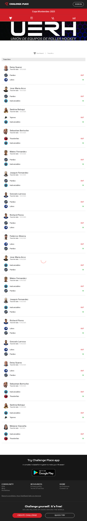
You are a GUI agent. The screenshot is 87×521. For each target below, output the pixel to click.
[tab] (10, 18)
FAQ (3, 486)
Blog (3, 488)
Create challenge (27, 515)
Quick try (60, 515)
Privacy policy (36, 486)
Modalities (6, 490)
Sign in (78, 4)
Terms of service (37, 488)
